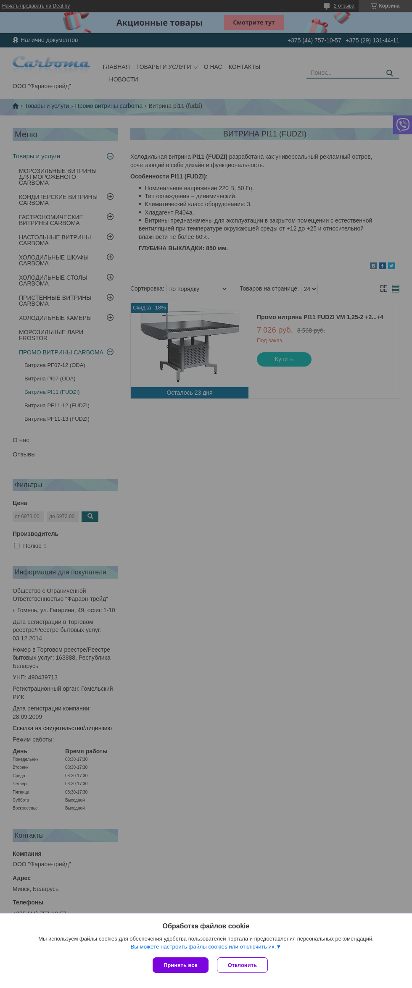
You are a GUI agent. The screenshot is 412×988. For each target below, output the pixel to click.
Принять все (181, 965)
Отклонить (242, 965)
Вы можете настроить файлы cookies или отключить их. (203, 946)
